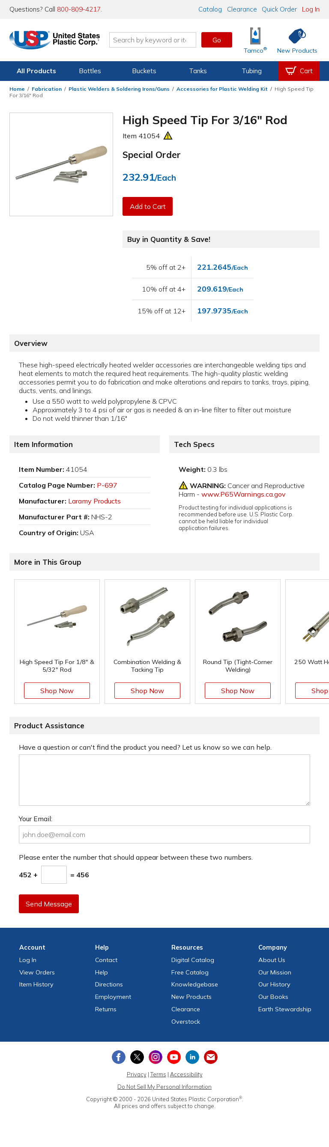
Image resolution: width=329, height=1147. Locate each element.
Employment (113, 997)
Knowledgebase (194, 984)
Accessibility (186, 1074)
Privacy (137, 1074)
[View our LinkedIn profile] (192, 1057)
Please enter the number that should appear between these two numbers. (136, 857)
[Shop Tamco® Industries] (255, 40)
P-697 (107, 485)
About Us (271, 960)
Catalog (210, 9)
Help (101, 972)
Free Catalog (190, 972)
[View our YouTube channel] (173, 1057)
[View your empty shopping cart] (299, 71)
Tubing (252, 71)
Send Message (49, 904)
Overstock (185, 1021)
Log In (311, 9)
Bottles (90, 71)
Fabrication (47, 89)
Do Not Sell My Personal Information (164, 1086)
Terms (158, 1074)
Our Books (273, 997)
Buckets (144, 71)
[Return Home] (60, 41)
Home (17, 89)
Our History (274, 984)
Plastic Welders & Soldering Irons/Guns (119, 89)
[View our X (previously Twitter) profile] (137, 1057)
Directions (109, 984)
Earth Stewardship (284, 1009)
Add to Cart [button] (148, 206)
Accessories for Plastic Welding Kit (222, 89)
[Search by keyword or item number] (158, 40)
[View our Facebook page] (118, 1057)
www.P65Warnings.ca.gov (243, 494)
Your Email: (35, 818)
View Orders (37, 972)
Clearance (242, 9)
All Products (36, 71)
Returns (106, 1009)
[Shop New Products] (294, 40)
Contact (106, 960)
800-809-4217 (79, 9)
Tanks (198, 71)
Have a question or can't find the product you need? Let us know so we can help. (145, 747)
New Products (191, 997)
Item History (36, 984)
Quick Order (279, 9)
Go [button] (216, 40)
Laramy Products (94, 501)
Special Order (152, 154)
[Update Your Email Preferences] (210, 1057)
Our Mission (274, 972)
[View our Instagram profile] (155, 1057)
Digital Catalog (192, 960)
